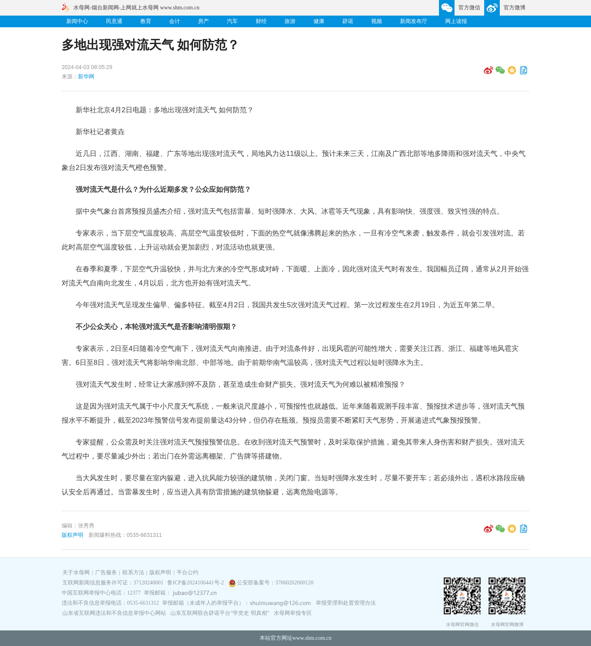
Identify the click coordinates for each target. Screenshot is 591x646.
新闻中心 (77, 21)
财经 (261, 21)
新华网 (86, 76)
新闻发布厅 (413, 21)
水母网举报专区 (293, 613)
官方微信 (469, 8)
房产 (203, 21)
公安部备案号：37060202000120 (275, 583)
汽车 (232, 21)
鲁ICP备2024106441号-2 (196, 583)
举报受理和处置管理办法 (346, 603)
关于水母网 (76, 572)
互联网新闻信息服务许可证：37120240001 (112, 583)
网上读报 (456, 21)
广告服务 (106, 572)
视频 (376, 21)
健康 (318, 21)
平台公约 (187, 572)
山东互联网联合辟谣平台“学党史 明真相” (219, 613)
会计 (174, 21)
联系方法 (133, 572)
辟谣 (347, 21)
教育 (145, 21)
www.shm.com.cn (312, 638)
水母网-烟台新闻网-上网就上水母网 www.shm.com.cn (136, 8)
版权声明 (72, 535)
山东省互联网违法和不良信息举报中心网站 (114, 613)
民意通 (114, 21)
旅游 (290, 21)
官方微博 (515, 8)
